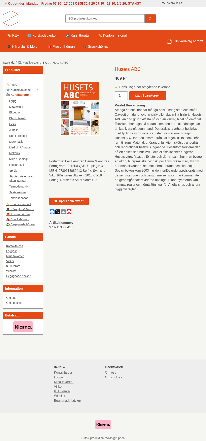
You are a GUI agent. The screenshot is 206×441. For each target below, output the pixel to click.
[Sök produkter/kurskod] (105, 18)
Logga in (11, 251)
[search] (150, 18)
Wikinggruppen (115, 438)
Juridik (13, 130)
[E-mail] (63, 211)
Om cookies (14, 302)
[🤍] (23, 79)
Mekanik (14, 153)
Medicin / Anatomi (20, 147)
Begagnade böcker (18, 276)
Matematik (16, 141)
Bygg (12, 101)
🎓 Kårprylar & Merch (23, 46)
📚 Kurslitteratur (78, 35)
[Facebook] (52, 211)
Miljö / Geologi (18, 159)
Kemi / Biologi (18, 135)
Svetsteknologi (18, 192)
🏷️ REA (13, 35)
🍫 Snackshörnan (96, 46)
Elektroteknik (17, 118)
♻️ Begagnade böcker (20, 224)
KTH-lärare (13, 266)
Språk (13, 170)
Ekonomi (15, 112)
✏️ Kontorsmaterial (112, 35)
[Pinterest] (69, 211)
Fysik (12, 124)
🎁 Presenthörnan (61, 46)
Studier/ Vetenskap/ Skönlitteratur (21, 178)
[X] (58, 211)
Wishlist (11, 271)
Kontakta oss (14, 246)
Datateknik (16, 106)
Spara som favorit (69, 201)
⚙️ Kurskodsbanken (42, 35)
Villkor (10, 261)
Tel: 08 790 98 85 (172, 3)
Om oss (11, 297)
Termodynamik (18, 186)
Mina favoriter (15, 256)
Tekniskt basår (18, 198)
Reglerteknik (17, 164)
